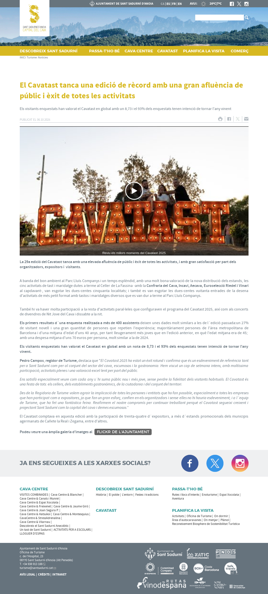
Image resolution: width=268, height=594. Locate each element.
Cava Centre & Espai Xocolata (39, 502)
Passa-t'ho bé (187, 489)
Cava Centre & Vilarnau (35, 522)
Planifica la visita (192, 510)
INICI (23, 57)
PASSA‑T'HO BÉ (104, 51)
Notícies (43, 57)
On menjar (211, 520)
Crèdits (44, 574)
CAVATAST (167, 51)
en (180, 4)
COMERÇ (240, 51)
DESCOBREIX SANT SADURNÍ (48, 51)
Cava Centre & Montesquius (71, 514)
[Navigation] (134, 191)
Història (101, 495)
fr (174, 4)
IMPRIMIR (220, 119)
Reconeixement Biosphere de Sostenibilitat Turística (206, 524)
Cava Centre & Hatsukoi (35, 514)
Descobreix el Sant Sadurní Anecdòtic (44, 526)
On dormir (221, 516)
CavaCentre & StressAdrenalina (40, 518)
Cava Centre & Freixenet (35, 506)
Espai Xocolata (229, 495)
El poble (114, 495)
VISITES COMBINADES (34, 495)
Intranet (59, 574)
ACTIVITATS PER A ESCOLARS (72, 530)
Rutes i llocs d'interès (185, 495)
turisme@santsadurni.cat (36, 568)
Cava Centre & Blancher (66, 495)
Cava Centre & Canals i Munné (39, 499)
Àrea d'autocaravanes (186, 520)
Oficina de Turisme (199, 516)
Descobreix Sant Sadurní (125, 489)
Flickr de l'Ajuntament (123, 432)
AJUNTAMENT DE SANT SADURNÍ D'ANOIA (121, 3)
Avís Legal (27, 574)
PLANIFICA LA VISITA (203, 51)
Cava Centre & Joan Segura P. (39, 510)
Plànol (225, 520)
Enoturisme (209, 495)
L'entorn (127, 495)
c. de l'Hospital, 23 (31, 556)
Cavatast (106, 510)
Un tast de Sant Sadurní (35, 530)
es (168, 4)
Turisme (32, 57)
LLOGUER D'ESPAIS (32, 534)
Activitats (178, 516)
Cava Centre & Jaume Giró (71, 506)
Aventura (178, 499)
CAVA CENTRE (139, 51)
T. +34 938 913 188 (31, 564)
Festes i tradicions (146, 495)
